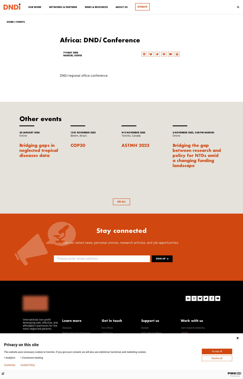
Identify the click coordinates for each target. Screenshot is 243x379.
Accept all (217, 351)
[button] (144, 54)
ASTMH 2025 (136, 145)
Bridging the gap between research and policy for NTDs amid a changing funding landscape (197, 155)
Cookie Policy (28, 365)
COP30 (78, 145)
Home (10, 22)
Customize (9, 365)
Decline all (217, 358)
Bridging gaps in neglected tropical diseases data (38, 150)
